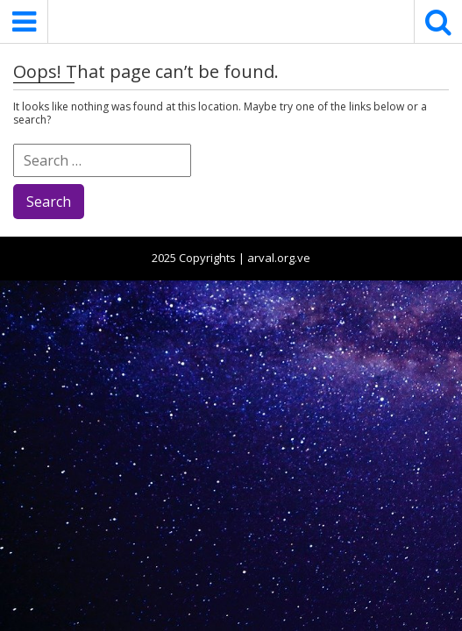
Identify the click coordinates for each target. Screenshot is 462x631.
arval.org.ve (278, 258)
